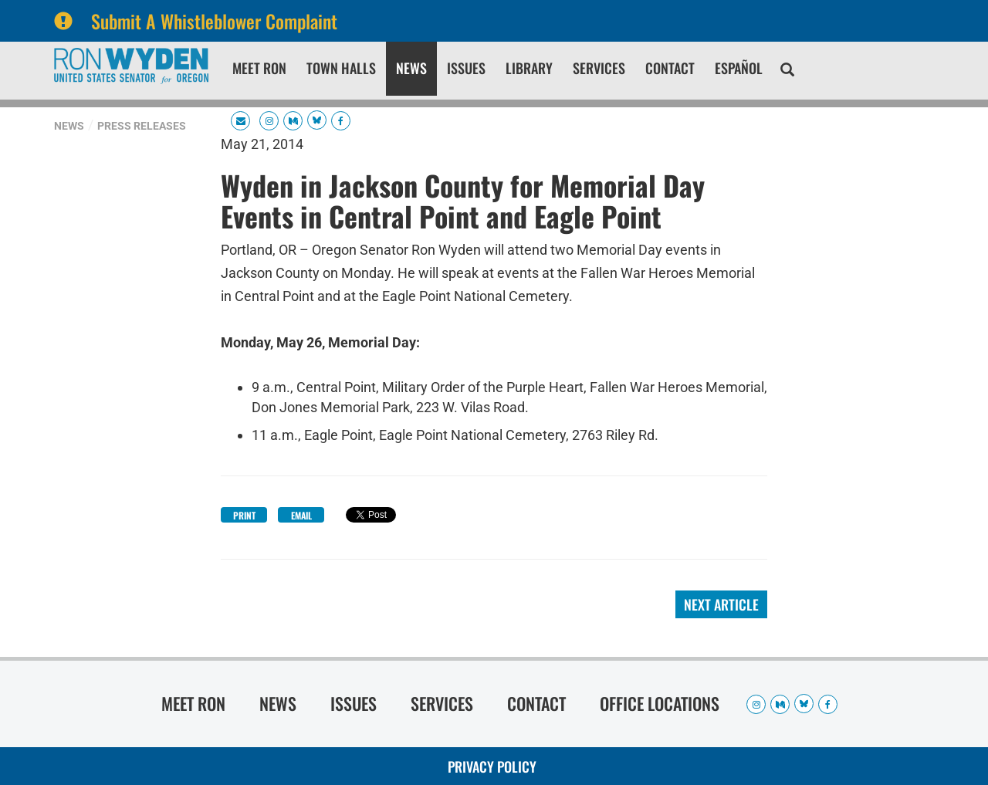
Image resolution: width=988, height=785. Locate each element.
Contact (670, 68)
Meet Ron (259, 68)
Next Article (721, 604)
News (411, 68)
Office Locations (659, 703)
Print (244, 515)
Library (529, 68)
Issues (466, 68)
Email (301, 515)
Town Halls (341, 68)
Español (739, 68)
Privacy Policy (492, 766)
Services (599, 68)
